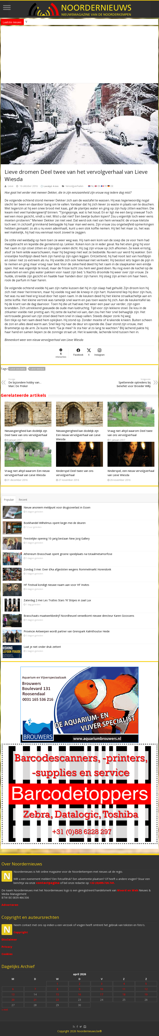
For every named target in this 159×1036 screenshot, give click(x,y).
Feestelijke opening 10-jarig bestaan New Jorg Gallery (57, 538)
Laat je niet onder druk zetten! (42, 647)
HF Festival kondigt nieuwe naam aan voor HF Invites (56, 585)
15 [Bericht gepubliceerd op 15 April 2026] (57, 994)
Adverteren (10, 905)
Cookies (7, 954)
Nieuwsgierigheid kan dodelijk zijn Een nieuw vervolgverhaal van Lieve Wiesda (78, 435)
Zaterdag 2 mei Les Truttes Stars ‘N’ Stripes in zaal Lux (57, 600)
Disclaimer (9, 939)
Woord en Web (127, 890)
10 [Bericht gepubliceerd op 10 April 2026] (101, 989)
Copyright (21, 932)
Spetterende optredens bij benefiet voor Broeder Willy (131, 383)
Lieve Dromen (17, 368)
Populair (9, 499)
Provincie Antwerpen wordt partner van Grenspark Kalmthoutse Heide (67, 631)
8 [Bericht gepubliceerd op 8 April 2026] (57, 989)
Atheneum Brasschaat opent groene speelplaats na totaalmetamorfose (68, 554)
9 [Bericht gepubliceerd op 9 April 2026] (79, 989)
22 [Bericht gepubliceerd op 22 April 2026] (57, 1000)
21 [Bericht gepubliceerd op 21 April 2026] (35, 1000)
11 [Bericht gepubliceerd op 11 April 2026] (123, 989)
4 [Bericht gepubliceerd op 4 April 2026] (124, 983)
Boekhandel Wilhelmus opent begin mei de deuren (55, 523)
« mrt (5, 1009)
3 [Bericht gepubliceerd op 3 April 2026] (101, 983)
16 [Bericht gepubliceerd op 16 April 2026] (79, 994)
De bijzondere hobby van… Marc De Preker (27, 383)
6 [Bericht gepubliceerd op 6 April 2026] (13, 989)
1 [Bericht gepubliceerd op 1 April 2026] (57, 983)
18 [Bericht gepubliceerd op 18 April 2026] (123, 994)
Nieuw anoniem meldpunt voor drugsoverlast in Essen (54, 21)
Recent (23, 499)
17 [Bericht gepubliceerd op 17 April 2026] (101, 994)
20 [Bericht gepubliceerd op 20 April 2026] (12, 1000)
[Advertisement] (79, 54)
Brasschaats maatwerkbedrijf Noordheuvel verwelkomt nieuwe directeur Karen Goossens (79, 615)
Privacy (7, 947)
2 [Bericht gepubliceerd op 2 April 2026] (79, 983)
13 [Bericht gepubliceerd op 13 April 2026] (12, 994)
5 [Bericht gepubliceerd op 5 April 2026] (146, 983)
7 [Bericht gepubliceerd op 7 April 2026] (35, 989)
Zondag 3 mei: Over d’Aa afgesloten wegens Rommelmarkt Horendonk (67, 569)
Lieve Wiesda (37, 368)
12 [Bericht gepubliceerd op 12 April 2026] (146, 989)
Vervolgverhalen (74, 186)
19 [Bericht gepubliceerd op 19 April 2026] (146, 994)
